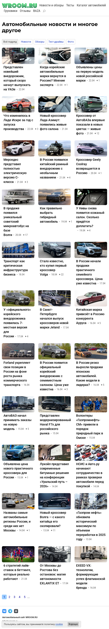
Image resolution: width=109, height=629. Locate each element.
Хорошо (73, 624)
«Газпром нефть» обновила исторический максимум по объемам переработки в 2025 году (91, 526)
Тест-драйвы (56, 41)
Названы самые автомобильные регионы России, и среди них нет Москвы (17, 521)
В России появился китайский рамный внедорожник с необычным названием (54, 168)
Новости (26, 41)
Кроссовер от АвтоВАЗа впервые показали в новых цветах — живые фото (90, 124)
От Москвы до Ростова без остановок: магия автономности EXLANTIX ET (53, 574)
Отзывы (25, 11)
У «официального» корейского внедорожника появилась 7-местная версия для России (17, 323)
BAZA (36, 11)
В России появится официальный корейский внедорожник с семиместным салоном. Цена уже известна (54, 376)
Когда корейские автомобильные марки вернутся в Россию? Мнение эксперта (53, 76)
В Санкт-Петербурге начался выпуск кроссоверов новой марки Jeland (54, 318)
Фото (71, 41)
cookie (59, 624)
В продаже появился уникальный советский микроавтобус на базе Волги (16, 221)
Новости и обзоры (51, 5)
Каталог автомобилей (91, 5)
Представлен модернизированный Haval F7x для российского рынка (55, 424)
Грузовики (10, 11)
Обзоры (39, 41)
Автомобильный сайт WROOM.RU (19, 617)
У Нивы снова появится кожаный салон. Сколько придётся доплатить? (90, 217)
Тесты (70, 5)
